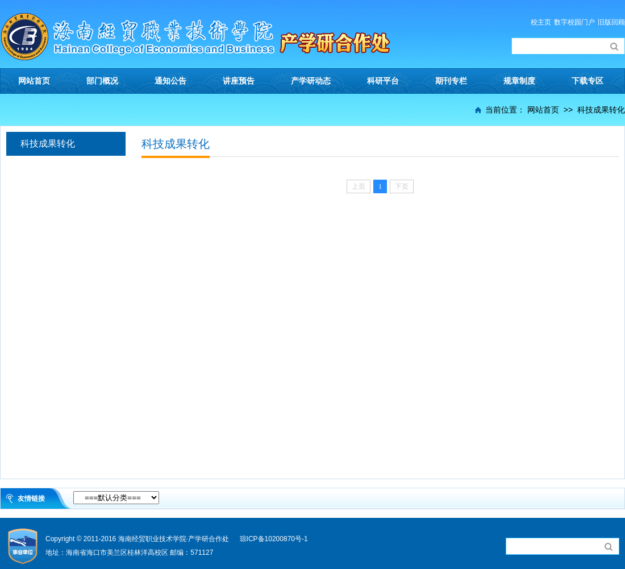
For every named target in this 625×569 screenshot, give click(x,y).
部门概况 (102, 81)
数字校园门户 (574, 22)
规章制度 (519, 81)
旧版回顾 (611, 22)
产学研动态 (311, 81)
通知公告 (170, 81)
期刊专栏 (451, 81)
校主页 (541, 22)
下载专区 (587, 81)
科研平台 (383, 81)
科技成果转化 (601, 109)
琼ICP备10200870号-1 (274, 539)
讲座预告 (239, 81)
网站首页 (34, 81)
